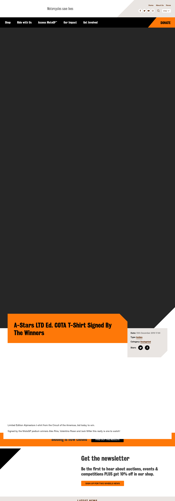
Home (150, 5)
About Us (160, 5)
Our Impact (70, 22)
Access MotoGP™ (47, 22)
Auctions (139, 337)
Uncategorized (145, 342)
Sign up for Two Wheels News (102, 483)
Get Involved (90, 22)
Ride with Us (24, 22)
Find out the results (107, 439)
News (168, 5)
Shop (8, 22)
